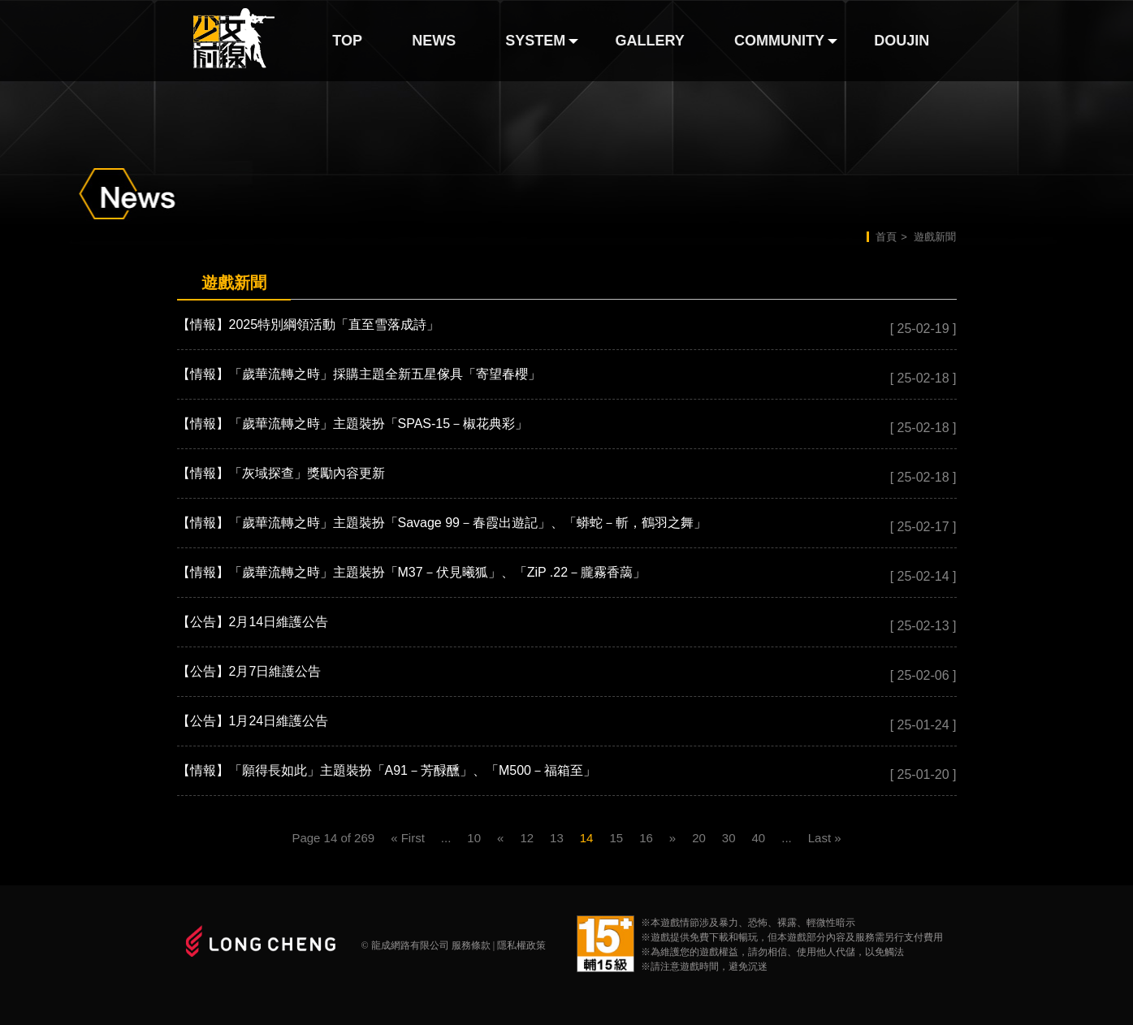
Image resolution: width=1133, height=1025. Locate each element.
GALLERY (650, 40)
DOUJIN (901, 40)
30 (729, 838)
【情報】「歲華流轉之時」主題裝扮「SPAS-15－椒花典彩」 (353, 423)
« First (408, 838)
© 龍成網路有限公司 (405, 945)
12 (527, 838)
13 (557, 838)
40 (759, 838)
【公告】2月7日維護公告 (249, 671)
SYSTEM (535, 40)
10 (474, 838)
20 (699, 838)
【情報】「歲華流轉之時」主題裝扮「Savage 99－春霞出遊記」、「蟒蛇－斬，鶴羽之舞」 (442, 523)
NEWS (434, 40)
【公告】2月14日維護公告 (253, 622)
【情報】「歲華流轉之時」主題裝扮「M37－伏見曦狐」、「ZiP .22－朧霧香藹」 (412, 572)
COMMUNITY (779, 40)
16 (646, 838)
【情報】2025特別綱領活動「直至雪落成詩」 (308, 324)
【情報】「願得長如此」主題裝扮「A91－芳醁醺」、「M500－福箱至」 (387, 770)
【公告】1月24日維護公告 (253, 721)
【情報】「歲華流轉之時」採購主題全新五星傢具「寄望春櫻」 (359, 374)
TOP (347, 40)
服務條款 (471, 945)
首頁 (886, 237)
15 (616, 838)
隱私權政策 (521, 945)
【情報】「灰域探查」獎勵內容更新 (281, 473)
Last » (824, 838)
